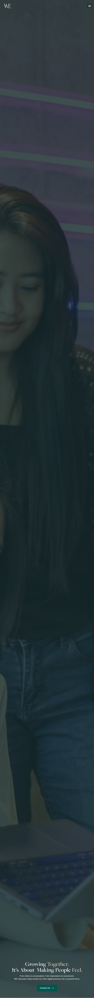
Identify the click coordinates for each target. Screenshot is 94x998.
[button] (90, 6)
